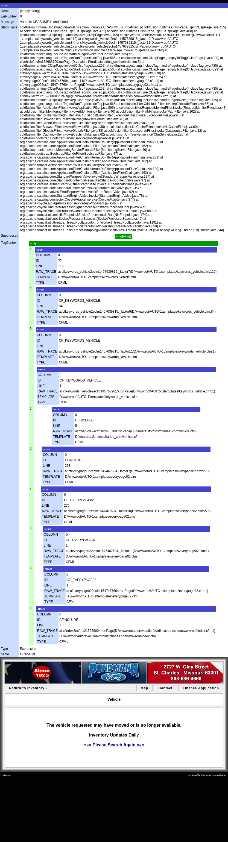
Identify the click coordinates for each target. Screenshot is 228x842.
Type (4, 649)
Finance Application (201, 688)
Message (7, 22)
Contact (165, 688)
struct (4, 5)
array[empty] (123, 236)
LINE (39, 266)
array (33, 243)
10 (31, 608)
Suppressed (9, 235)
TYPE (40, 282)
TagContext (9, 243)
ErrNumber (9, 16)
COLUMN (43, 255)
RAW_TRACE (46, 272)
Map (144, 688)
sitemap (6, 775)
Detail (5, 11)
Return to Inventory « (28, 688)
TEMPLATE (44, 277)
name (5, 654)
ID (37, 261)
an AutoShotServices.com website (207, 775)
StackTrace (9, 27)
